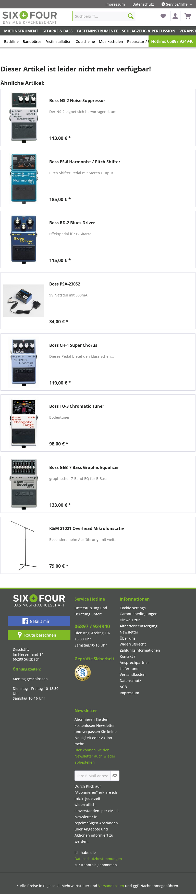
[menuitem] (115, 4)
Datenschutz (143, 4)
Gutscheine (85, 41)
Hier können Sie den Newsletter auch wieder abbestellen (95, 756)
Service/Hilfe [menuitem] (175, 4)
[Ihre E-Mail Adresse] (93, 776)
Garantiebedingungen (138, 613)
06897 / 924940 (92, 626)
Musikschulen (111, 41)
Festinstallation (58, 41)
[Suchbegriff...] (104, 16)
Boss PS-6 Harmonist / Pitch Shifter (84, 162)
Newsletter (129, 632)
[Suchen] (130, 16)
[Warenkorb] (188, 16)
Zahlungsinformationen (140, 650)
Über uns (128, 638)
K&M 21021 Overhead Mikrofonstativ (86, 528)
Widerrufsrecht (133, 644)
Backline (11, 41)
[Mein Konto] (175, 16)
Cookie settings (133, 607)
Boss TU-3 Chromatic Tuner (76, 406)
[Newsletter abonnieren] (115, 776)
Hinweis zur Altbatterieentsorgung (138, 622)
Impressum (115, 4)
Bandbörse (32, 41)
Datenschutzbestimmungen (98, 858)
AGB (123, 686)
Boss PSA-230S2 (64, 284)
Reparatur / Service (143, 41)
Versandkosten (111, 885)
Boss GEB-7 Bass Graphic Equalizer (84, 467)
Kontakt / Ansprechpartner (134, 659)
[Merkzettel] (163, 16)
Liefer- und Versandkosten (132, 671)
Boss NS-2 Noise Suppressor (77, 100)
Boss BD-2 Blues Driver (72, 223)
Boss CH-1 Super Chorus (73, 345)
